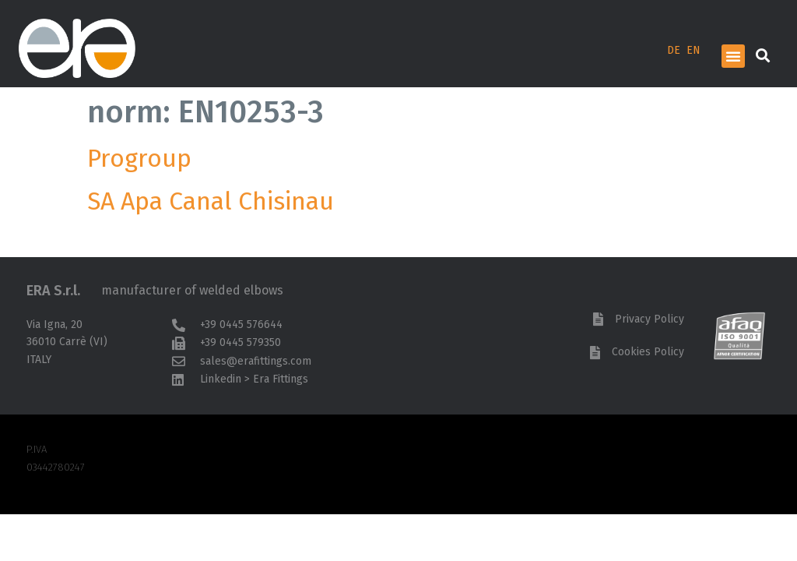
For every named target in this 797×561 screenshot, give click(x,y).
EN (693, 50)
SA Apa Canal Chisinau (210, 201)
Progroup (139, 158)
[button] (733, 56)
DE (673, 50)
